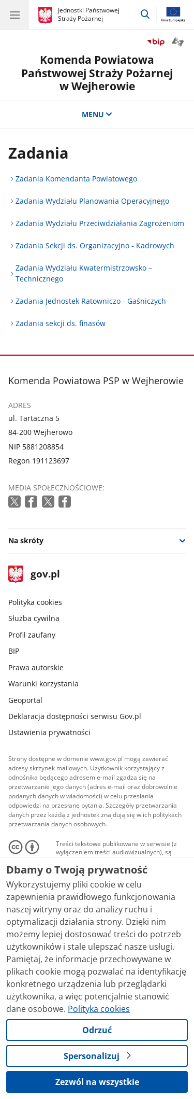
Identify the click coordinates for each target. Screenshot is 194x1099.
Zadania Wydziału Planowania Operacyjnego (92, 201)
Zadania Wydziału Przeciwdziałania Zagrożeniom (100, 223)
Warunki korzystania (43, 683)
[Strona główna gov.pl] (46, 15)
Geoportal (25, 700)
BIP (13, 651)
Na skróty (25, 540)
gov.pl (34, 575)
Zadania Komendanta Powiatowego (76, 179)
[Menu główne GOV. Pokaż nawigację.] (14, 14)
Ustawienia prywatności (49, 732)
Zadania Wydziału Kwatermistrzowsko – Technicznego (84, 273)
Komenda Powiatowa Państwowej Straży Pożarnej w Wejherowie (97, 72)
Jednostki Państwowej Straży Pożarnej (89, 14)
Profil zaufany (31, 635)
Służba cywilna (33, 618)
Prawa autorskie (36, 667)
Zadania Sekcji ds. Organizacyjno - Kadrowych (95, 245)
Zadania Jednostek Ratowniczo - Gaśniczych (91, 301)
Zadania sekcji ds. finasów (61, 323)
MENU (97, 114)
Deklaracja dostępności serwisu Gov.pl (74, 716)
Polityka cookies (35, 602)
